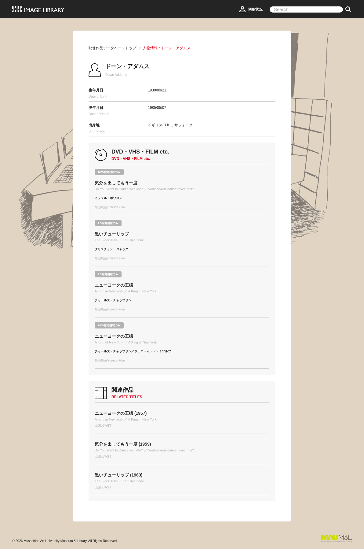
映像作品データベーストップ (112, 48)
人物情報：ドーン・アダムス (167, 48)
